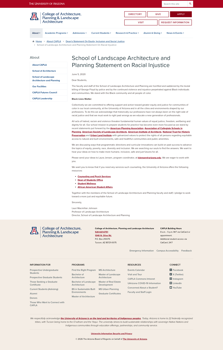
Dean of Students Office (90, 180)
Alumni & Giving (152, 33)
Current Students (100, 33)
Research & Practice (126, 33)
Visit (141, 22)
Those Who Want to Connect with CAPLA (47, 304)
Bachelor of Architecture (78, 276)
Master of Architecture (83, 296)
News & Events (174, 33)
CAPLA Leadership (42, 98)
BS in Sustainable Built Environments (83, 291)
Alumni (33, 293)
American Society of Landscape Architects (104, 131)
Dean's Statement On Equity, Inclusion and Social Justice (95, 41)
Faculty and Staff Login (140, 292)
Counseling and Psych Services (94, 176)
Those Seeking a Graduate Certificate (43, 283)
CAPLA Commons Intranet (141, 278)
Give (158, 14)
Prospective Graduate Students (46, 277)
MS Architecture (107, 270)
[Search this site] (175, 4)
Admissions (79, 33)
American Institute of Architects (145, 131)
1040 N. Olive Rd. (103, 235)
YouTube (177, 287)
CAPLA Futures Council (44, 92)
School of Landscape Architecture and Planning (46, 78)
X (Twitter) (178, 274)
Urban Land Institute (101, 135)
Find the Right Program (84, 270)
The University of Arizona (135, 339)
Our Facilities (39, 86)
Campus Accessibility (168, 250)
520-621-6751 (101, 232)
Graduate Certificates (110, 293)
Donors (33, 298)
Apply (181, 14)
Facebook (178, 270)
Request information (175, 22)
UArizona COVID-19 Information (144, 283)
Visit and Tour (135, 274)
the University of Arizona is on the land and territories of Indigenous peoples (101, 318)
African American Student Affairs (95, 187)
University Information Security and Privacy (111, 333)
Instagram (178, 278)
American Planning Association (126, 128)
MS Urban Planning (109, 289)
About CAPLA (54, 41)
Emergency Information (142, 250)
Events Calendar (136, 270)
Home (39, 41)
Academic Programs (55, 33)
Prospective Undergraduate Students (44, 272)
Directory (135, 14)
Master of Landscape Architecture (109, 276)
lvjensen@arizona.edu (149, 157)
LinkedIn (177, 283)
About (35, 33)
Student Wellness (87, 183)
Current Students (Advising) (44, 289)
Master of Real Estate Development (110, 283)
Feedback (186, 250)
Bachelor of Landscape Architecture (84, 283)
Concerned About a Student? (143, 287)
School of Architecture (44, 70)
